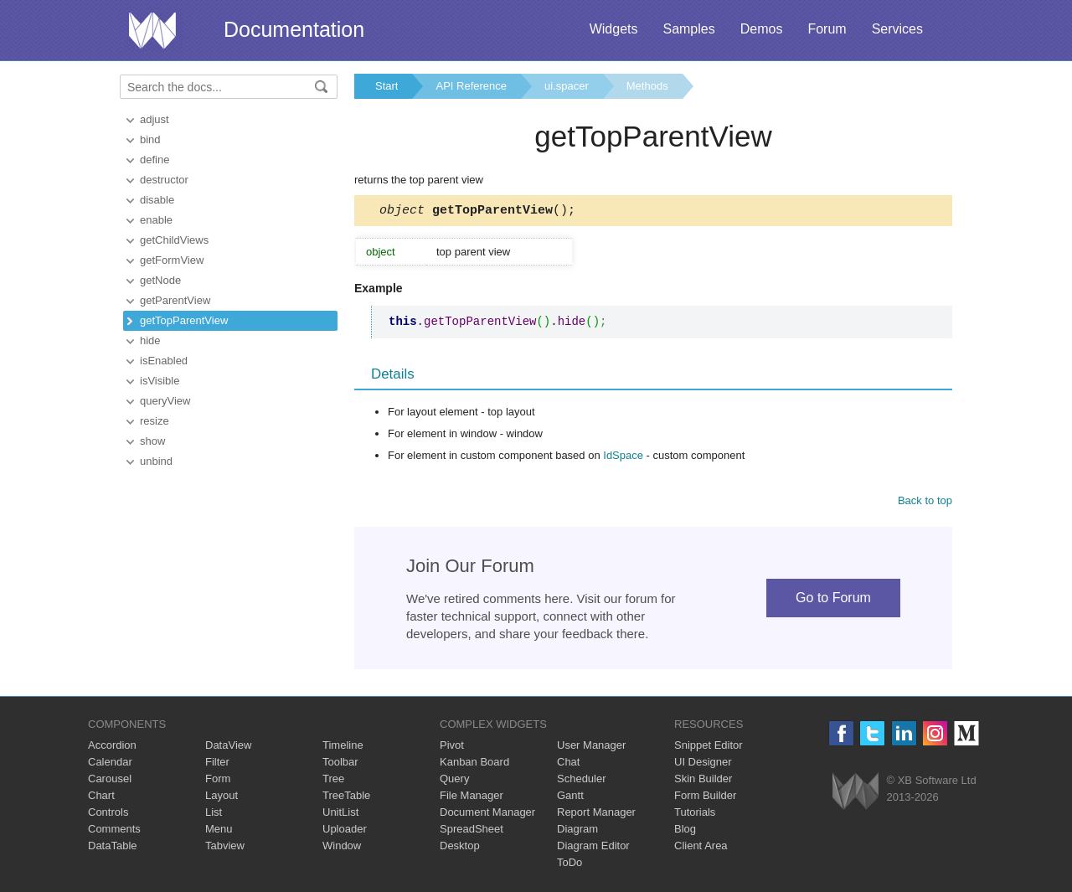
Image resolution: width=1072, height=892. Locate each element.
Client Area (701, 848)
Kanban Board (474, 764)
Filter (217, 764)
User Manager (591, 747)
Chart (101, 797)
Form (217, 781)
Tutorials (694, 814)
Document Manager (487, 814)
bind (150, 139)
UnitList (340, 814)
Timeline (342, 747)
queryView (165, 400)
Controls (108, 814)
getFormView (172, 260)
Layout (221, 797)
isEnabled (164, 360)
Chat (568, 764)
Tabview (225, 848)
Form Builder (705, 797)
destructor (164, 179)
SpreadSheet (471, 831)
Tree (333, 781)
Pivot (452, 747)
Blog (685, 831)
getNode (160, 280)
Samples (688, 29)
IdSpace (623, 457)
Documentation (294, 29)
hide (150, 340)
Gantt (570, 797)
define (154, 159)
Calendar (110, 764)
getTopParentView (184, 320)
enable (156, 220)
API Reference (471, 86)
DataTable (112, 848)
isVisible (159, 380)
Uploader (344, 831)
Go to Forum (833, 600)
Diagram (577, 831)
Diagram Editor (593, 848)
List (213, 814)
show (152, 441)
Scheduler (581, 781)
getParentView (175, 300)
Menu (219, 831)
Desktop (460, 848)
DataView (228, 747)
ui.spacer (566, 86)
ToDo (569, 864)
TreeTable (346, 797)
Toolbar (340, 764)
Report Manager (596, 814)
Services (897, 29)
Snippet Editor (708, 747)
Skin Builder (703, 781)
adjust (154, 119)
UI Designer (703, 764)
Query (454, 781)
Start (386, 86)
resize (154, 421)
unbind (156, 461)
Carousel (109, 781)
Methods (647, 86)
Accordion (112, 747)
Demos (761, 29)
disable (157, 199)
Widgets (614, 29)
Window (341, 848)
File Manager (471, 797)
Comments (114, 831)
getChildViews (174, 240)
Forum (826, 29)
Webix (855, 793)
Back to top (925, 503)
